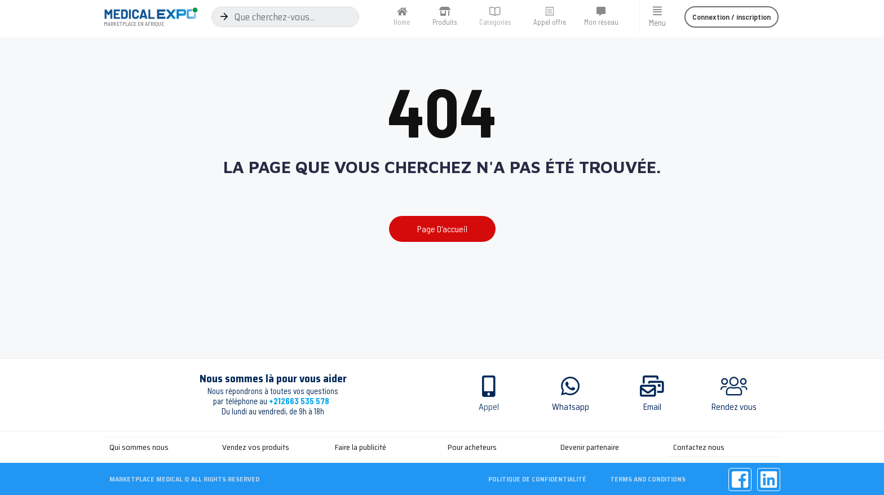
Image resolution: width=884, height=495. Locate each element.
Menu (657, 22)
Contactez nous (698, 446)
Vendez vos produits (255, 446)
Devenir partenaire (589, 446)
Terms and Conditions (649, 477)
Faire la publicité (360, 446)
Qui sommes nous (139, 446)
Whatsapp (570, 407)
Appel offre (549, 21)
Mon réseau (601, 21)
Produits (444, 21)
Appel (489, 407)
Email (652, 407)
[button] (731, 17)
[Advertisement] (442, 325)
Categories (495, 21)
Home (402, 21)
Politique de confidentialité (537, 477)
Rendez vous (734, 407)
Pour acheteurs (472, 446)
